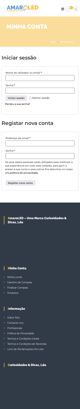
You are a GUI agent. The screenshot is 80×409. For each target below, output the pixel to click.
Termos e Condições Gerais (23, 338)
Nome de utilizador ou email (25, 72)
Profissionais (14, 328)
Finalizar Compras (17, 287)
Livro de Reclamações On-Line (25, 349)
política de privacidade (24, 172)
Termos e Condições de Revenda (26, 343)
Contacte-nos (15, 322)
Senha (11, 85)
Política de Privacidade (20, 333)
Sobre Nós (13, 317)
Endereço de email (19, 138)
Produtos (12, 292)
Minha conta (14, 277)
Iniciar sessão (16, 98)
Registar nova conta (20, 183)
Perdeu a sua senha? (17, 104)
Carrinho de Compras (19, 282)
